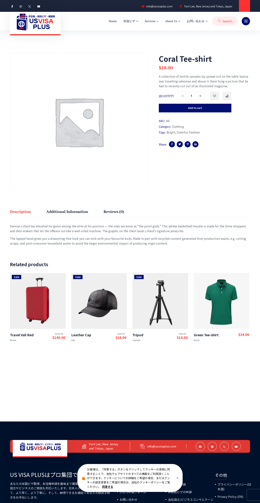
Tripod (137, 334)
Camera (136, 340)
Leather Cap (81, 334)
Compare (227, 96)
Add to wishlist (214, 96)
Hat (73, 340)
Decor (197, 340)
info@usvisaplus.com (163, 446)
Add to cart (195, 108)
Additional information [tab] (67, 211)
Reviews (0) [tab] (114, 211)
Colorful (182, 132)
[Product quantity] (191, 96)
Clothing (178, 126)
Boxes (13, 340)
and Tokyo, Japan (103, 448)
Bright (171, 132)
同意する (107, 487)
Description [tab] (20, 211)
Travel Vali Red (22, 334)
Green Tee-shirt (206, 334)
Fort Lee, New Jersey (105, 444)
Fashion (194, 132)
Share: (163, 144)
